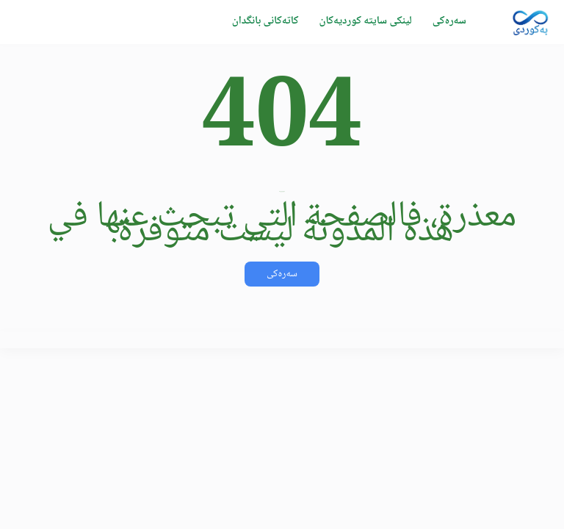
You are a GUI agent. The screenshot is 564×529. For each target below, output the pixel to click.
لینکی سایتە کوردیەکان (365, 21)
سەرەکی (449, 21)
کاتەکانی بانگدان (265, 21)
